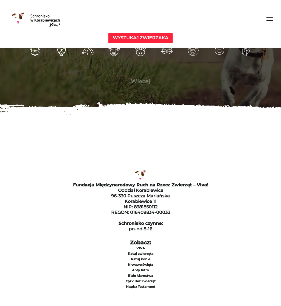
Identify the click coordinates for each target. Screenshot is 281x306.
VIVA (140, 248)
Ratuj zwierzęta (140, 254)
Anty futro (140, 270)
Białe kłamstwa (140, 276)
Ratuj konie (140, 259)
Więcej (140, 81)
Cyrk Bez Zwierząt (141, 281)
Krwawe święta (140, 265)
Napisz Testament (140, 287)
